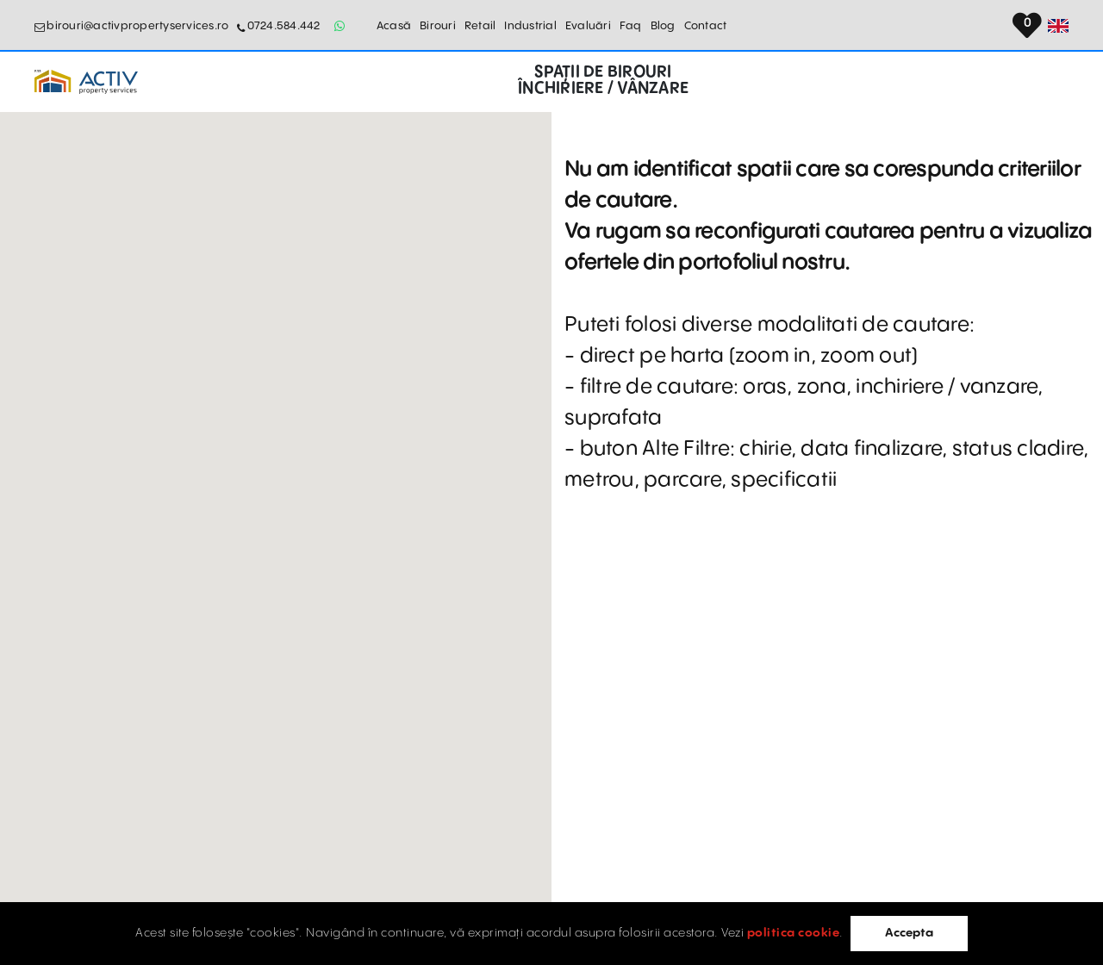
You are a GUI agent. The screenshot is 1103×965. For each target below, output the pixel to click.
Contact (705, 26)
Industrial (530, 26)
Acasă (394, 26)
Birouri (438, 26)
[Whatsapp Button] (340, 26)
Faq (631, 26)
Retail (480, 26)
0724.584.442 (284, 26)
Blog (663, 26)
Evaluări (588, 26)
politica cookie (793, 933)
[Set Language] (1058, 26)
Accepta (909, 933)
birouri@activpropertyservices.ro (137, 26)
